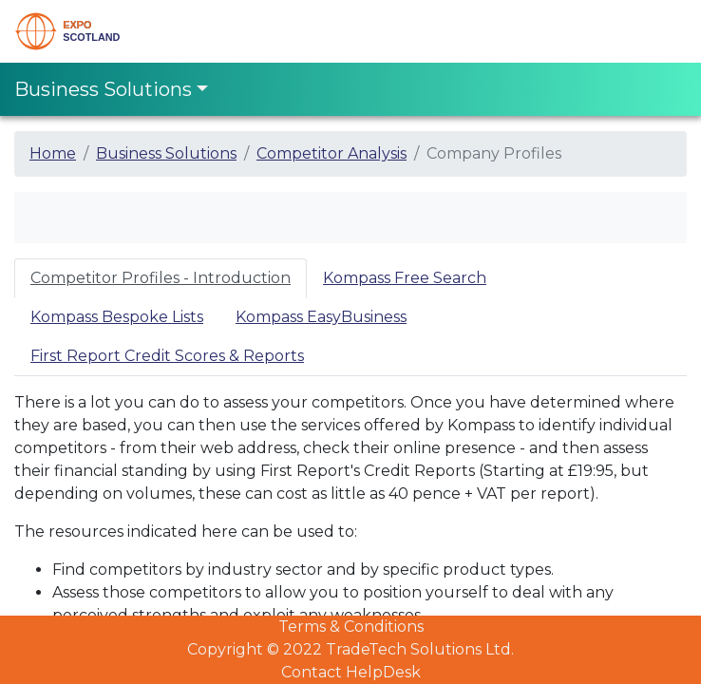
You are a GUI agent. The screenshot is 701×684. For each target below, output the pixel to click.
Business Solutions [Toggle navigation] (103, 89)
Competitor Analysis (331, 153)
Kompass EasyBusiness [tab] (321, 317)
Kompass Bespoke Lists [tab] (116, 317)
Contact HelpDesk (351, 672)
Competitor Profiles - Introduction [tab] (160, 278)
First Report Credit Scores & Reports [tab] (167, 356)
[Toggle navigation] (660, 31)
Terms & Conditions (351, 627)
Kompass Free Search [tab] (404, 278)
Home (52, 153)
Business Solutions (166, 153)
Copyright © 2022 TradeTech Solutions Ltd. (350, 649)
